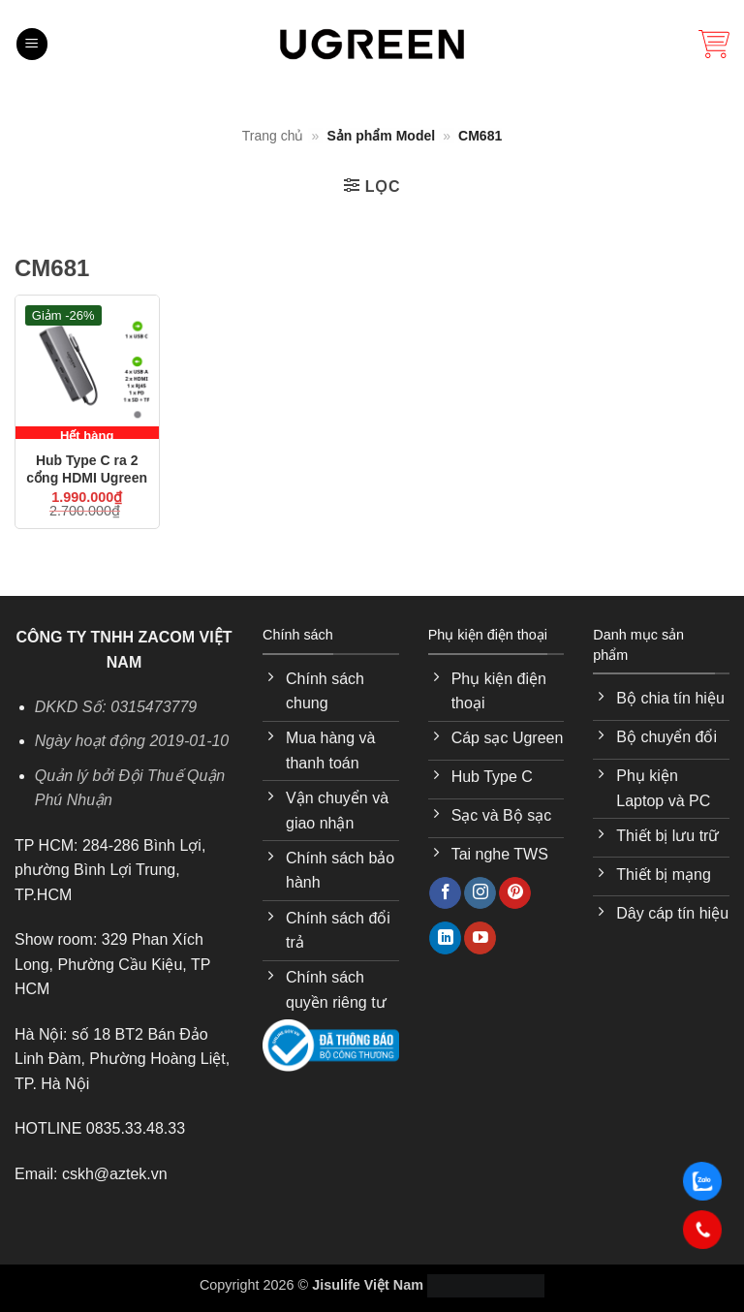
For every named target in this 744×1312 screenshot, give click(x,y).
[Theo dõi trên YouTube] (480, 938)
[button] (31, 44)
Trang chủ (273, 135)
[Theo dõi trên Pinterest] (515, 893)
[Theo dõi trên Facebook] (445, 893)
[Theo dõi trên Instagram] (480, 893)
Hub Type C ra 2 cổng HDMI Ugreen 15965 (86, 471)
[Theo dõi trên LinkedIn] (445, 938)
